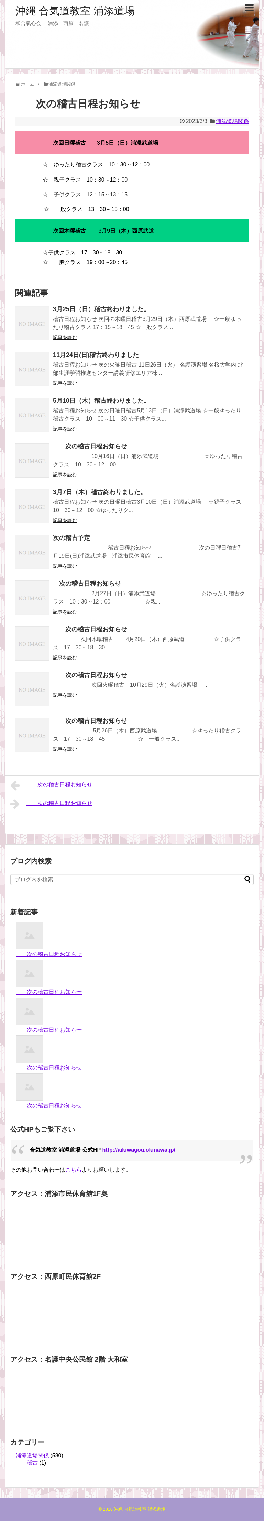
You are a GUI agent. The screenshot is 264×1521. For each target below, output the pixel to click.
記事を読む (65, 337)
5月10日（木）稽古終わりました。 (101, 400)
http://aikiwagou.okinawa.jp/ (138, 1150)
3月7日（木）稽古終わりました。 (99, 492)
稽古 (32, 1463)
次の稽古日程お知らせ (90, 446)
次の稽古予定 (71, 537)
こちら (73, 1170)
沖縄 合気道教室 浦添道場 (75, 11)
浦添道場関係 (232, 121)
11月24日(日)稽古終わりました (96, 354)
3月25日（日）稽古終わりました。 (101, 309)
